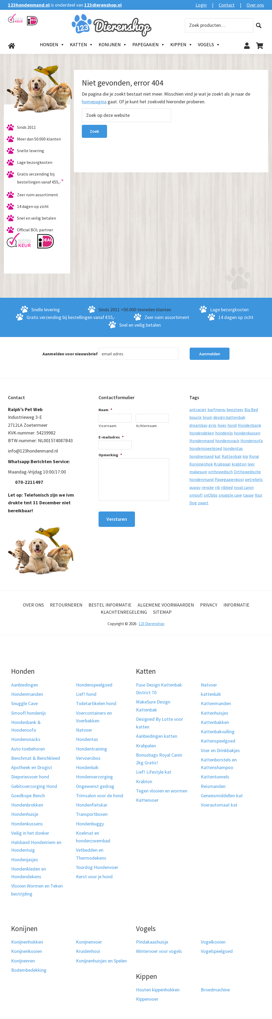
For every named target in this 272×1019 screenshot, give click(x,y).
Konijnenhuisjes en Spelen (101, 961)
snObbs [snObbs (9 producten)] (211, 495)
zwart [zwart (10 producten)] (203, 502)
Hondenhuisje (24, 814)
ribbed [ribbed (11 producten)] (227, 487)
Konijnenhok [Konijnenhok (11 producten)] (201, 464)
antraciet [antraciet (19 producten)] (197, 409)
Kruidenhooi (88, 951)
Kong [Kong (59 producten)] (254, 456)
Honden (52, 44)
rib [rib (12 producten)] (217, 487)
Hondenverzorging (94, 777)
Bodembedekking (28, 970)
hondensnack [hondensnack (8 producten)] (227, 440)
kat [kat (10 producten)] (218, 456)
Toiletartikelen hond (96, 703)
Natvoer (84, 730)
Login (201, 5)
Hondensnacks (25, 739)
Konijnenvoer (89, 942)
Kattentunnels (215, 777)
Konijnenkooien (26, 951)
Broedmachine (215, 990)
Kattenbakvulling (218, 731)
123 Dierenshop (151, 623)
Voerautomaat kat (219, 805)
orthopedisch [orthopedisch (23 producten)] (220, 471)
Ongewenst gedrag (95, 786)
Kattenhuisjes (214, 713)
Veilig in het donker (30, 833)
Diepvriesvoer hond (30, 777)
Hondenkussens (27, 824)
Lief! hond (86, 694)
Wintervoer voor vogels (159, 951)
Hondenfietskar (91, 805)
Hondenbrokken (27, 805)
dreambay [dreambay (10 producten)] (198, 425)
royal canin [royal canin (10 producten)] (244, 487)
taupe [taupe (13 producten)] (248, 495)
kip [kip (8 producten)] (245, 456)
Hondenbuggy (90, 824)
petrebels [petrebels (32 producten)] (254, 479)
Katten (81, 44)
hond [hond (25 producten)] (232, 425)
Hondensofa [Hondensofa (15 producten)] (251, 440)
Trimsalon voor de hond (99, 795)
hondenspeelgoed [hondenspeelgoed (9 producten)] (205, 448)
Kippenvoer (147, 999)
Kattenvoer (147, 800)
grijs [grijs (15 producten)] (212, 425)
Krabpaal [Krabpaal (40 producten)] (222, 464)
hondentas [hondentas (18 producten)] (233, 448)
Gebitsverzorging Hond (34, 786)
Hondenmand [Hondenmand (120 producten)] (201, 440)
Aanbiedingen (24, 685)
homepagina (94, 102)
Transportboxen (92, 814)
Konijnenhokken (27, 942)
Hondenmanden (27, 694)
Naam (105, 409)
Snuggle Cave (24, 703)
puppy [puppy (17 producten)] (195, 487)
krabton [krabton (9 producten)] (239, 464)
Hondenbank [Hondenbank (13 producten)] (249, 425)
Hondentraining (91, 749)
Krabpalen (146, 746)
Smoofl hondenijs (28, 713)
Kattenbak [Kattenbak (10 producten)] (231, 456)
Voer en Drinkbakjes (220, 750)
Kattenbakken (215, 722)
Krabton (144, 781)
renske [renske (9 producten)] (208, 487)
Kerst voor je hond (94, 876)
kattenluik (211, 694)
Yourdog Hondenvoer (97, 867)
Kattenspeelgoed (218, 741)
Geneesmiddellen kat (222, 795)
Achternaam (146, 425)
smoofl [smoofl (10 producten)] (196, 495)
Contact (227, 5)
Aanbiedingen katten (156, 736)
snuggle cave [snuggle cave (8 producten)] (230, 495)
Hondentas (87, 739)
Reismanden (213, 786)
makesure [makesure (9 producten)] (198, 471)
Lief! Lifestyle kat (153, 772)
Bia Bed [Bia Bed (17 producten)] (251, 409)
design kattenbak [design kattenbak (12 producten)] (229, 417)
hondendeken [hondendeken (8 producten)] (201, 433)
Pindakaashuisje (152, 942)
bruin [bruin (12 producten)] (207, 417)
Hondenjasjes (24, 859)
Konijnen (113, 44)
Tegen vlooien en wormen (161, 791)
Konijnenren (23, 961)
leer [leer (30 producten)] (251, 464)
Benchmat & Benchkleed (35, 758)
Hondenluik (87, 767)
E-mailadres (111, 437)
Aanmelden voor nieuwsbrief (70, 353)
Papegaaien (148, 44)
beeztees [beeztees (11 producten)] (235, 409)
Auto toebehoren (28, 749)
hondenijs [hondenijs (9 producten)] (224, 433)
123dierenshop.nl (103, 5)
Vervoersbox (88, 758)
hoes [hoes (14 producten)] (222, 425)
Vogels (209, 44)
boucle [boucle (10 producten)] (195, 417)
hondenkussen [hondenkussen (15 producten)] (247, 433)
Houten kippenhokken (158, 990)
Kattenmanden (216, 703)
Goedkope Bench (28, 795)
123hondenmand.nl (29, 5)
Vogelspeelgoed (217, 951)
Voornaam (107, 425)
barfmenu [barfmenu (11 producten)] (216, 409)
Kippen (181, 44)
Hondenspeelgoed (94, 685)
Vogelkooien (213, 942)
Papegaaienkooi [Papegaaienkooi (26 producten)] (229, 479)
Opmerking (110, 455)
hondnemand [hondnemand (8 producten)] (201, 456)
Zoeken (258, 25)
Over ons (255, 5)
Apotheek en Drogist (31, 767)
